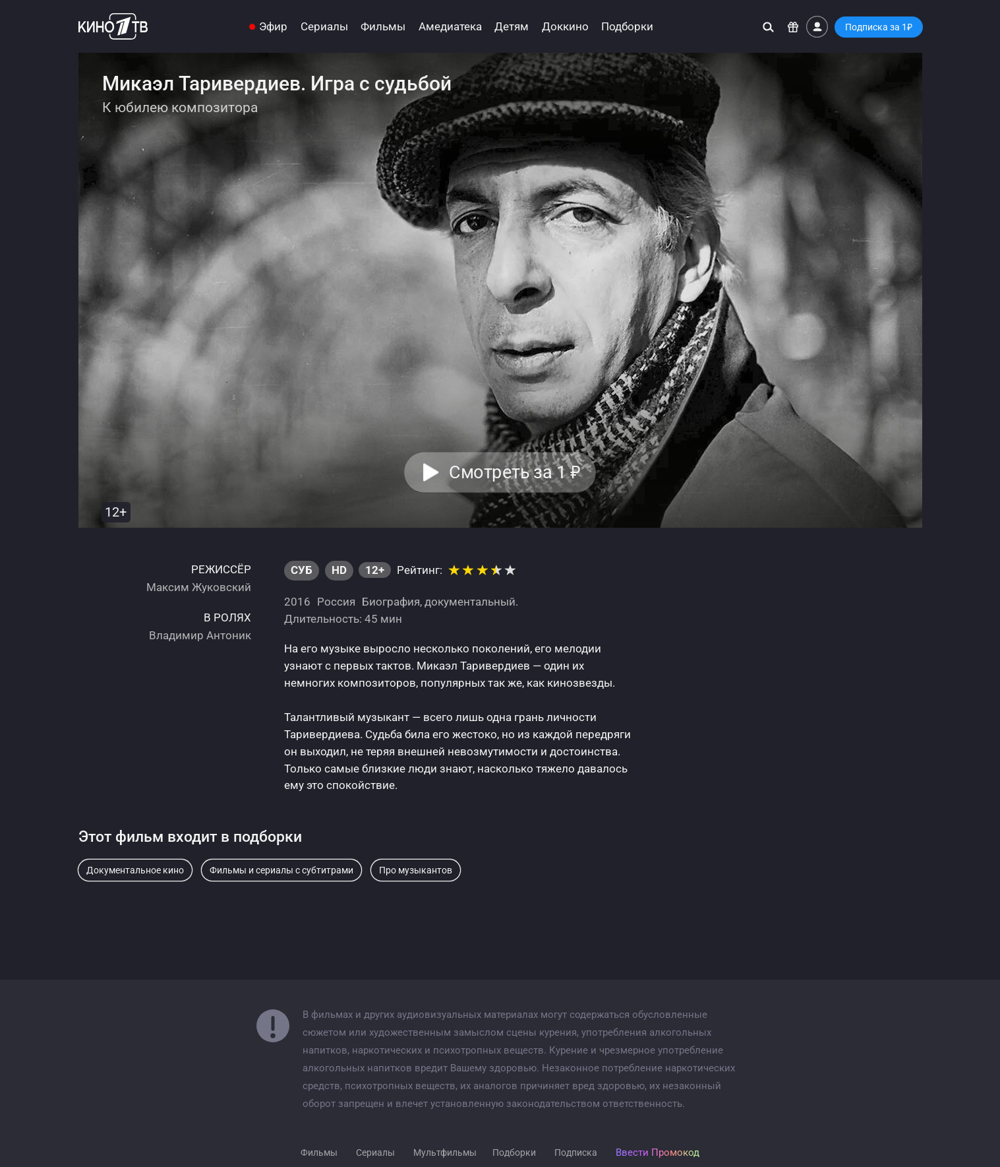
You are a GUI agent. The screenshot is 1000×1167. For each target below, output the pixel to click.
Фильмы (383, 26)
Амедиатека (450, 26)
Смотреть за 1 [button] (515, 472)
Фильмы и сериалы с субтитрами (281, 870)
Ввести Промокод (657, 1152)
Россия (336, 601)
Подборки (627, 26)
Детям (511, 26)
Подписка (575, 1152)
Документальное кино (135, 870)
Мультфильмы (445, 1152)
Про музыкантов (415, 870)
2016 (297, 601)
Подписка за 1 (878, 27)
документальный (470, 601)
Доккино (565, 26)
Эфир (273, 26)
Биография (391, 601)
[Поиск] (768, 27)
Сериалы (324, 26)
